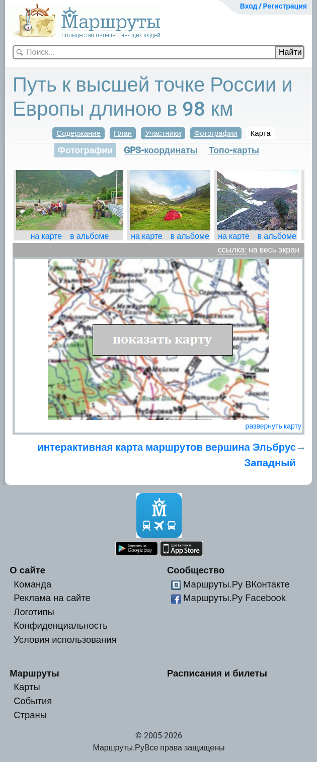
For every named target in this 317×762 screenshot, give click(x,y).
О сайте (27, 570)
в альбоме (89, 236)
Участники (163, 133)
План (123, 133)
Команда (32, 584)
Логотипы (34, 612)
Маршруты (34, 673)
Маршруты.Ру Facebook (234, 597)
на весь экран (274, 250)
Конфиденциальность (61, 625)
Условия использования (65, 639)
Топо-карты (234, 150)
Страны (30, 715)
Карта (261, 133)
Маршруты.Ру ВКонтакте (236, 584)
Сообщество (195, 570)
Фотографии (215, 133)
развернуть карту (273, 426)
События (33, 701)
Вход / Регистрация (273, 6)
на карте (46, 236)
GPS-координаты (160, 150)
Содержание (78, 133)
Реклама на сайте (52, 597)
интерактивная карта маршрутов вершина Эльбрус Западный (166, 454)
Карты (27, 687)
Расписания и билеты (217, 673)
